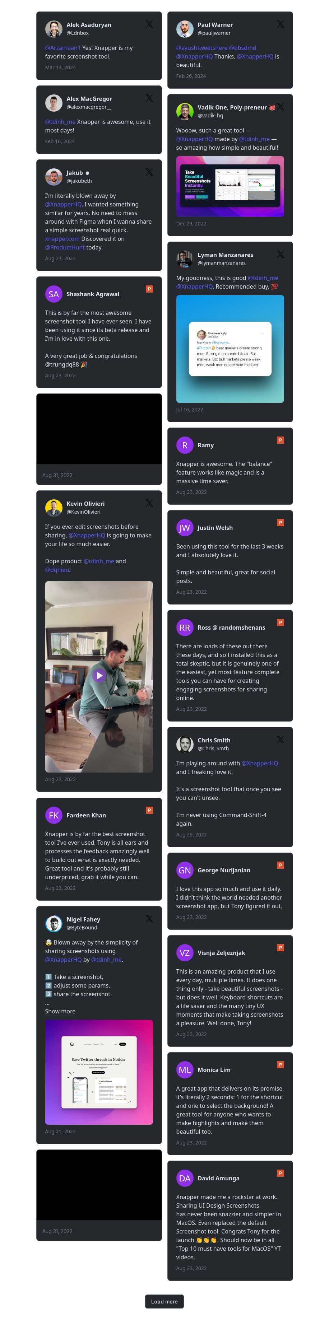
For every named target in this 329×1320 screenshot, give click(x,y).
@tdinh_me (60, 122)
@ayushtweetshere (202, 48)
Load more (164, 1301)
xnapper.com (62, 239)
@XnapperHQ (194, 56)
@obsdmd (242, 48)
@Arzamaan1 (63, 48)
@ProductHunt (65, 247)
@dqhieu (57, 570)
